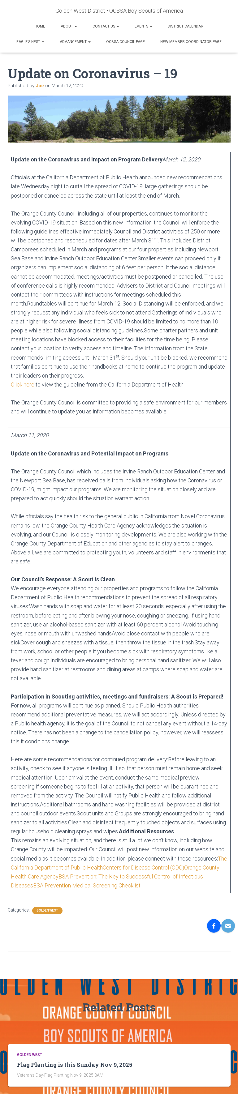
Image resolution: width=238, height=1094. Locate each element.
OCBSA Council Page (125, 42)
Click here (22, 384)
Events (143, 26)
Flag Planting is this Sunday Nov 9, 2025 (74, 1064)
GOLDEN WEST (47, 910)
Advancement (75, 42)
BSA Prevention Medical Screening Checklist (87, 885)
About (69, 26)
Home (40, 26)
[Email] (228, 926)
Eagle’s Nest (30, 42)
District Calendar (185, 26)
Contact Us (106, 26)
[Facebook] (214, 926)
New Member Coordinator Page (191, 42)
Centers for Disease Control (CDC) (143, 867)
